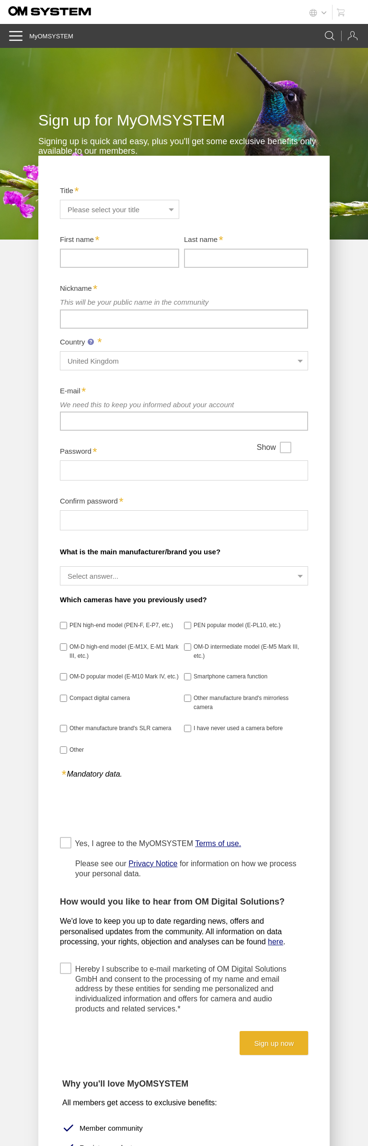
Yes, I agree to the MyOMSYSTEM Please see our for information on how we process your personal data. (186, 858)
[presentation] (133, 807)
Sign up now (274, 1043)
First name (77, 239)
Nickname (76, 288)
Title (66, 190)
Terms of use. (218, 843)
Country (78, 342)
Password (76, 451)
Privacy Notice (152, 864)
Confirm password (89, 501)
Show (266, 447)
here (275, 942)
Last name (201, 239)
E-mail (70, 391)
